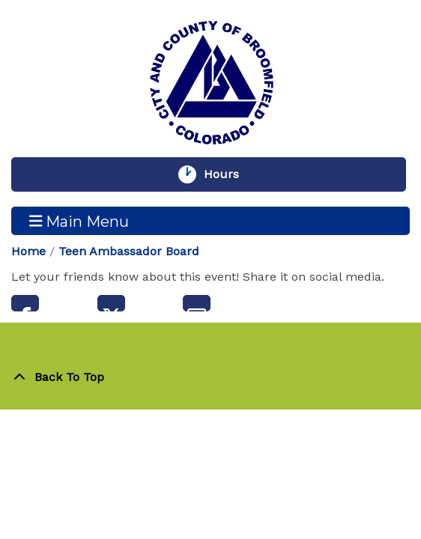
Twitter (111, 303)
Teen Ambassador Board (128, 251)
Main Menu (79, 221)
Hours (228, 174)
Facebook (25, 303)
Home (28, 251)
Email (196, 303)
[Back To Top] (210, 377)
